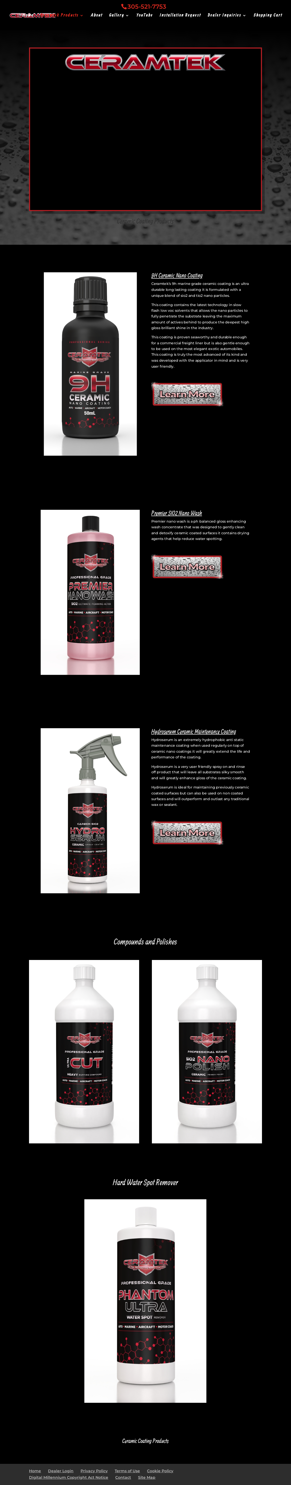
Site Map (146, 1477)
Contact (123, 1477)
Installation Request (180, 16)
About (97, 16)
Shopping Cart (268, 16)
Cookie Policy (160, 1470)
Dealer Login (60, 1470)
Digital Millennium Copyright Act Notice (68, 1477)
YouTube (144, 16)
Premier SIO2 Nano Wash (176, 512)
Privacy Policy (94, 1470)
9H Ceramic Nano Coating (177, 275)
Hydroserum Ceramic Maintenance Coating (193, 731)
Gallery (116, 16)
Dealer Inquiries (224, 16)
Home (28, 16)
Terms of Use (127, 1470)
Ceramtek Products (59, 16)
